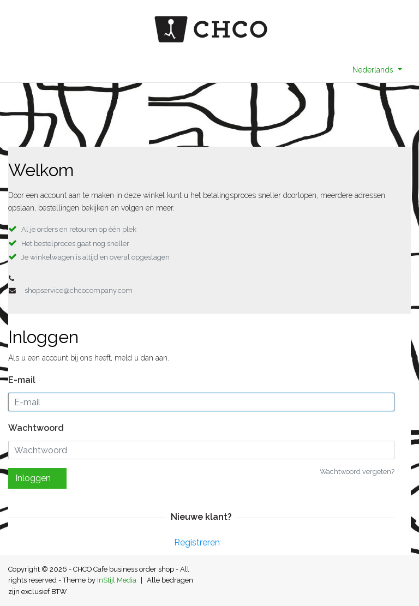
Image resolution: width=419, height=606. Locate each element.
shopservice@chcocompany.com (79, 290)
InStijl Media (116, 580)
